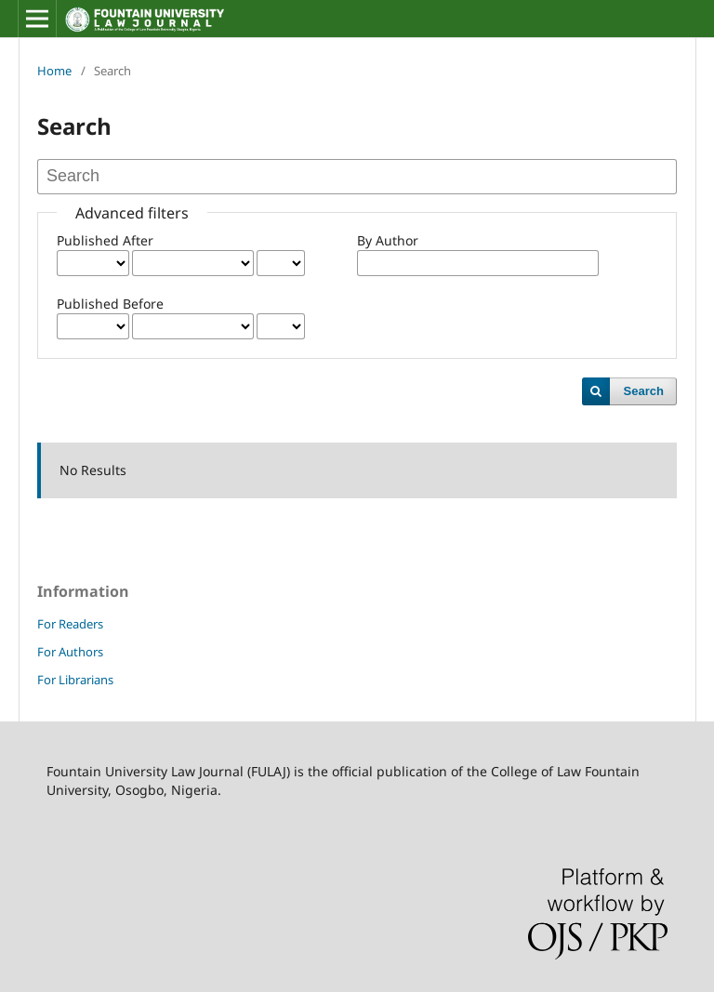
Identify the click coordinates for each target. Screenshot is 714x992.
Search (644, 391)
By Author (387, 240)
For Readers (70, 623)
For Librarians (75, 679)
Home (54, 70)
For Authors (70, 651)
